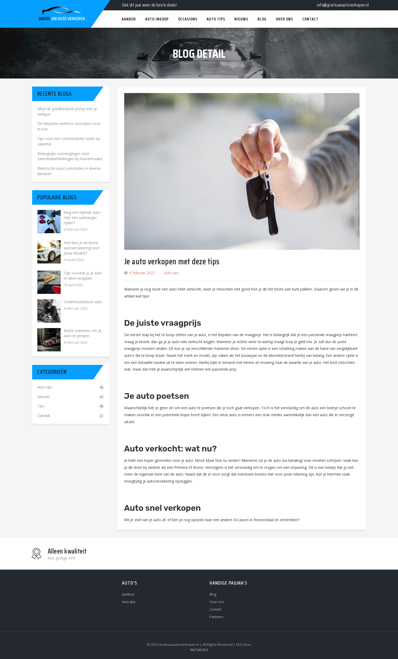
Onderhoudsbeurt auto (83, 301)
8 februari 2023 (142, 272)
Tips (40, 405)
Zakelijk (43, 415)
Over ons (217, 601)
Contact (215, 609)
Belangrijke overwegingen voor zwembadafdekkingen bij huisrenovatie (69, 156)
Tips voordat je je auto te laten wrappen (83, 276)
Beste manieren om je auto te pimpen (82, 333)
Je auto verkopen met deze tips (172, 261)
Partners (216, 616)
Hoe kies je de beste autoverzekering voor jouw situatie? (82, 248)
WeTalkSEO (199, 649)
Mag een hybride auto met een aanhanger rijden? (82, 217)
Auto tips (171, 272)
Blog (213, 594)
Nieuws (43, 396)
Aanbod (128, 594)
